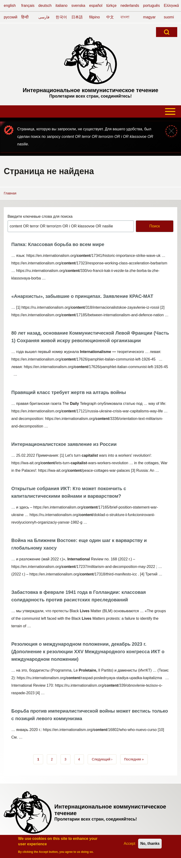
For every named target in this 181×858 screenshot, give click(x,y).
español (95, 6)
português (151, 6)
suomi (169, 17)
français (27, 6)
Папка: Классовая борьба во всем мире (57, 244)
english (10, 6)
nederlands (129, 6)
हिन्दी (25, 17)
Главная (10, 193)
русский (10, 17)
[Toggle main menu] (90, 111)
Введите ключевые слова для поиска (40, 216)
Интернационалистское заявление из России (64, 444)
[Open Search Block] (166, 32)
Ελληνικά (171, 6)
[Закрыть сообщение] (171, 131)
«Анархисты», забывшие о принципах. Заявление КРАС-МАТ (82, 296)
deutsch (45, 6)
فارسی (43, 17)
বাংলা (124, 17)
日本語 (77, 17)
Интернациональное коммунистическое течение (90, 90)
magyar (149, 17)
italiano (62, 6)
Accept (129, 845)
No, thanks (150, 845)
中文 (110, 17)
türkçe (111, 6)
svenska (78, 6)
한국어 (61, 17)
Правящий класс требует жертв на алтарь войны (68, 392)
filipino (94, 17)
